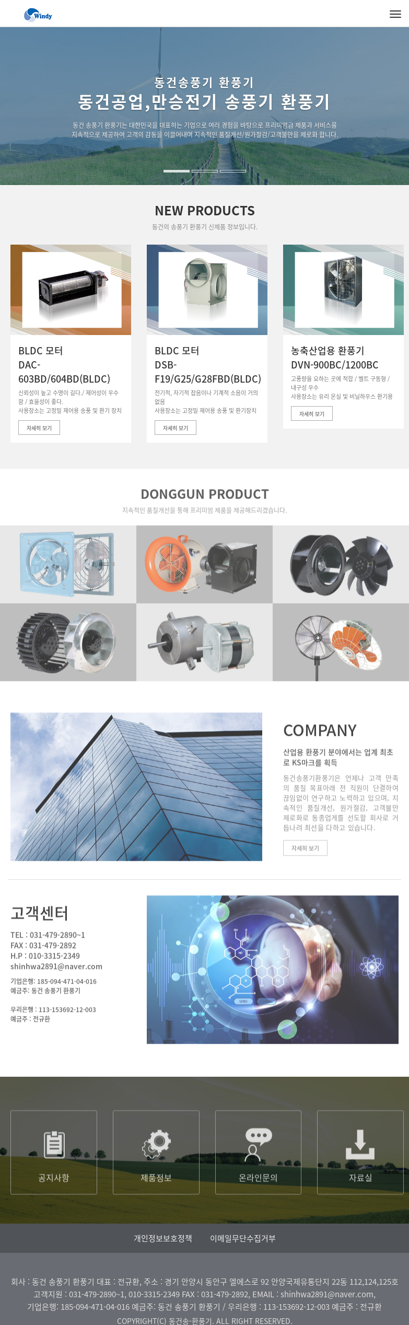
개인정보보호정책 (163, 1238)
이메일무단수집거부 (243, 1238)
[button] (12, 135)
